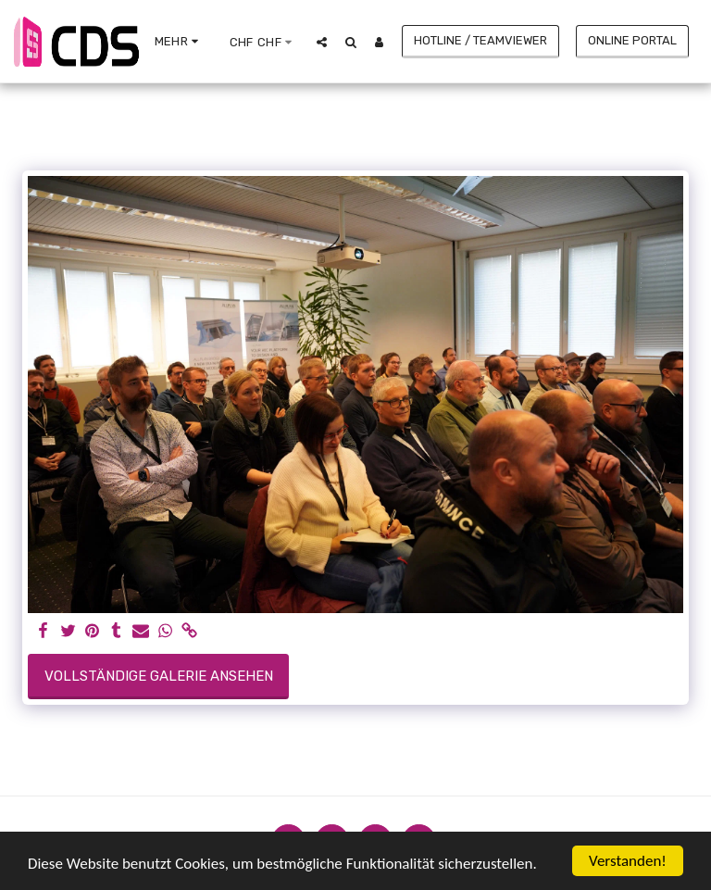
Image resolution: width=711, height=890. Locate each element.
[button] (321, 41)
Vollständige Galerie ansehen (158, 676)
